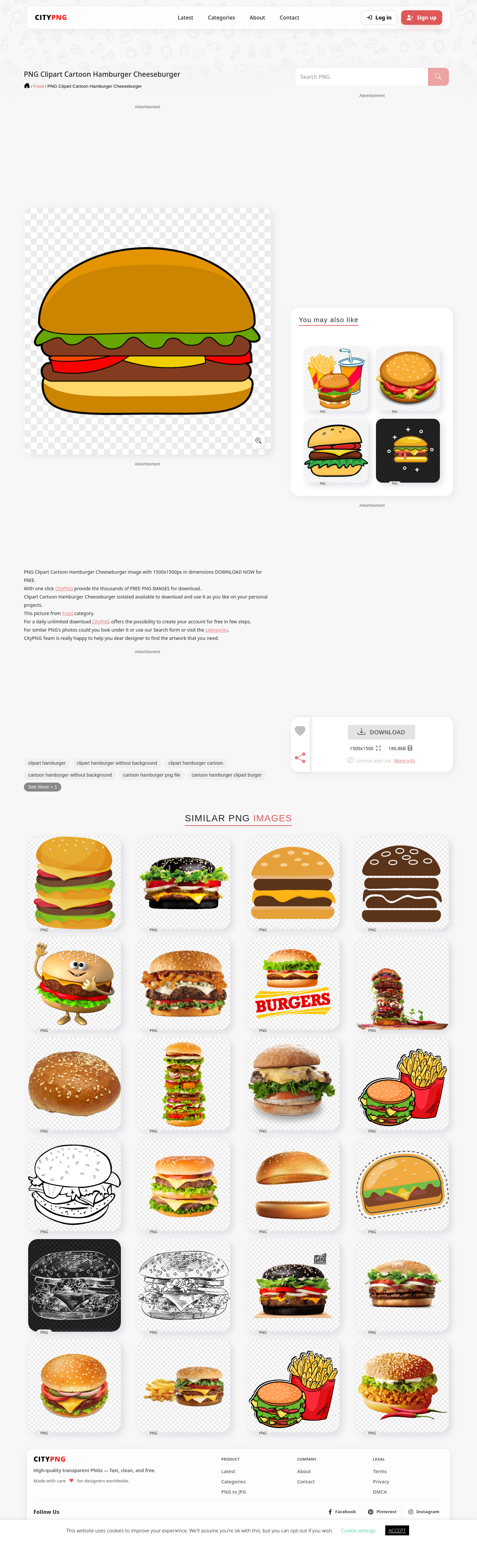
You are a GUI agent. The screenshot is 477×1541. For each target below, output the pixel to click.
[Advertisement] (147, 156)
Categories (221, 17)
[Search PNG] (361, 77)
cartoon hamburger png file (151, 775)
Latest (185, 17)
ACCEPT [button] (397, 1530)
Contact (289, 17)
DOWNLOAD (381, 732)
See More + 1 (42, 787)
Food (67, 613)
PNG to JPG (233, 1492)
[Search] (438, 77)
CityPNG (64, 588)
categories (216, 630)
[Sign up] (421, 17)
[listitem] (342, 1512)
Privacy (381, 1482)
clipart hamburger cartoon (195, 763)
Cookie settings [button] (358, 1530)
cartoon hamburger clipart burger (227, 775)
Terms (380, 1471)
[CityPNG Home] (51, 17)
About (257, 17)
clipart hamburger (47, 763)
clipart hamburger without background (117, 763)
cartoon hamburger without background (70, 775)
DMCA (380, 1492)
